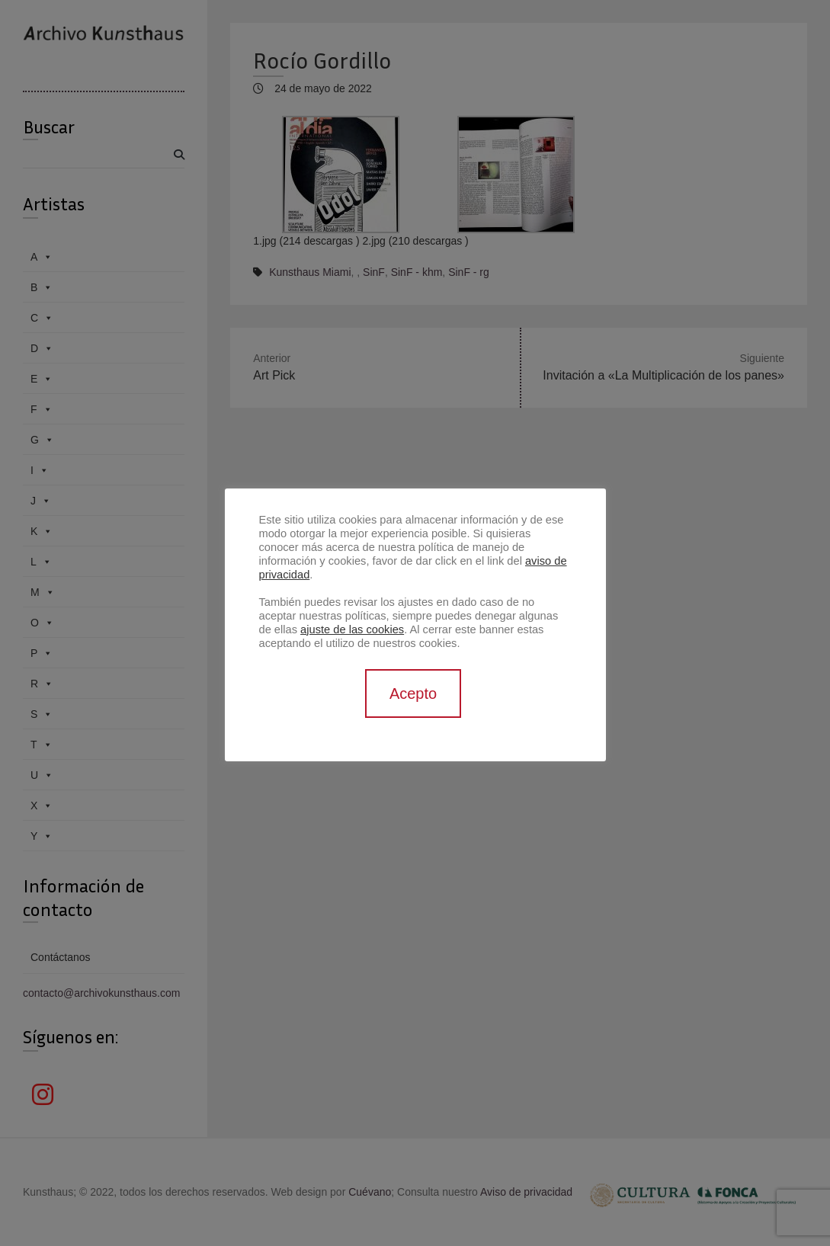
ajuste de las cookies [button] (352, 629)
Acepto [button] (413, 693)
